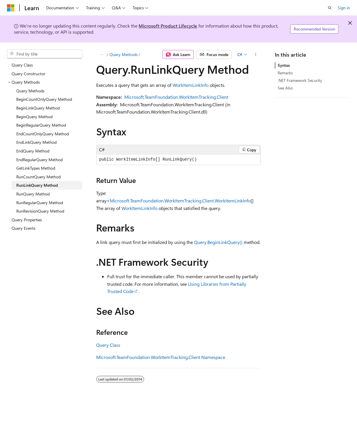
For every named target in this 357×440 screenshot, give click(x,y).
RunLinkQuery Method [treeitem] (37, 185)
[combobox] (44, 54)
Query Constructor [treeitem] (28, 73)
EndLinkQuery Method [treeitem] (36, 142)
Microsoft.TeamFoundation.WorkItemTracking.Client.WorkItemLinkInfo (180, 200)
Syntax (284, 65)
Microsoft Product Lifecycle (168, 26)
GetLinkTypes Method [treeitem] (35, 168)
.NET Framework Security (300, 80)
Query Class (108, 345)
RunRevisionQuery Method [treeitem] (40, 211)
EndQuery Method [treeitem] (32, 151)
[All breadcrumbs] (101, 54)
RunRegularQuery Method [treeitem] (39, 202)
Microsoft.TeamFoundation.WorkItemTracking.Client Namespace (160, 357)
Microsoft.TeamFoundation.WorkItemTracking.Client (176, 97)
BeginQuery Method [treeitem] (34, 116)
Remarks (285, 73)
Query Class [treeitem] (22, 65)
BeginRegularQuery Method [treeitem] (41, 125)
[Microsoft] (11, 8)
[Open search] (330, 8)
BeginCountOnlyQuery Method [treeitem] (44, 99)
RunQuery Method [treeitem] (33, 194)
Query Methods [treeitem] (30, 91)
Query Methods (124, 54)
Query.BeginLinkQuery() (218, 242)
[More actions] (256, 54)
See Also (285, 88)
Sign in (344, 7)
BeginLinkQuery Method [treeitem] (38, 108)
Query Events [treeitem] (23, 228)
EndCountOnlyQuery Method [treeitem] (42, 134)
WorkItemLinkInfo (191, 85)
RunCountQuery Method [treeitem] (38, 176)
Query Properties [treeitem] (27, 219)
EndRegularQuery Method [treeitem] (39, 159)
